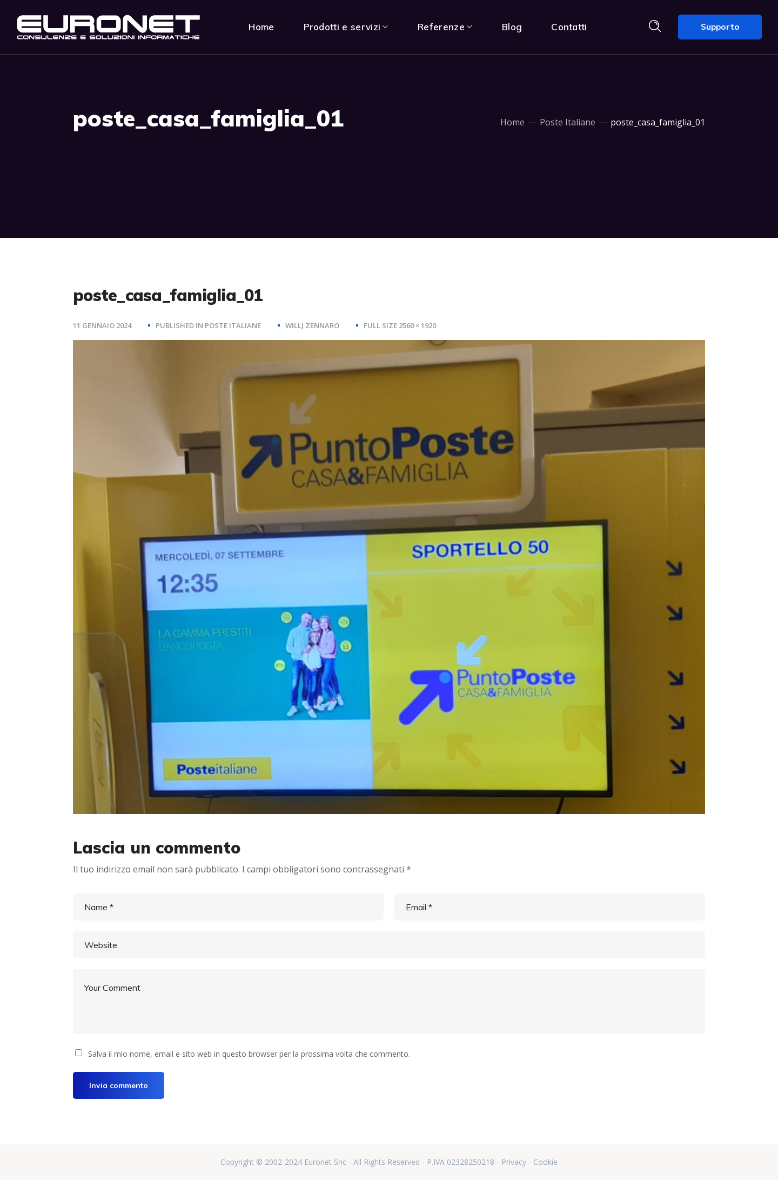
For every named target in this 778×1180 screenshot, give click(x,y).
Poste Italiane (567, 122)
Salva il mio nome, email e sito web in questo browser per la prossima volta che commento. (249, 1054)
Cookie (545, 1162)
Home (512, 122)
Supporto (720, 27)
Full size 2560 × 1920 (400, 325)
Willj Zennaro (312, 325)
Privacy (513, 1162)
